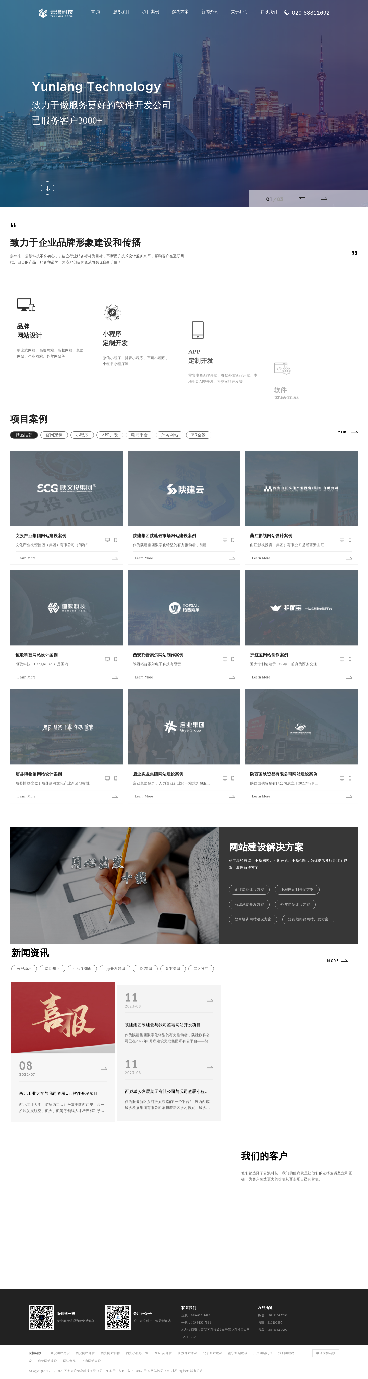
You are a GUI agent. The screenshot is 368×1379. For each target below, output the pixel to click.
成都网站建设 (47, 1361)
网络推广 (201, 969)
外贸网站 (169, 435)
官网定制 (54, 435)
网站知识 (52, 969)
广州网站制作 (263, 1353)
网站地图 (157, 1371)
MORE (343, 432)
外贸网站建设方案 (295, 904)
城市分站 (196, 1371)
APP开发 (110, 435)
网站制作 (69, 1361)
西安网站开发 (85, 1353)
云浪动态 (24, 969)
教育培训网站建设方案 (253, 919)
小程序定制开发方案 (297, 890)
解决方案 (180, 11)
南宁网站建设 (237, 1353)
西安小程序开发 (137, 1353)
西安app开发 (163, 1353)
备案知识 (173, 969)
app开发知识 (115, 969)
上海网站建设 (91, 1361)
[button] (304, 198)
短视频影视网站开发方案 (308, 919)
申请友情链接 (325, 1353)
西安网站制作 (110, 1353)
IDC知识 (145, 969)
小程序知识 (82, 969)
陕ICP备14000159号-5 (134, 1371)
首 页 (96, 11)
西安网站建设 (60, 1353)
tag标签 (184, 1371)
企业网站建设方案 (249, 890)
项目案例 (150, 11)
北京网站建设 (212, 1353)
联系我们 (268, 11)
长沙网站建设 (187, 1353)
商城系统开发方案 (249, 904)
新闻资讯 (209, 11)
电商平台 (139, 435)
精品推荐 (24, 435)
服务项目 (121, 11)
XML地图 (171, 1371)
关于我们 (239, 11)
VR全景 (198, 435)
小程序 (82, 435)
